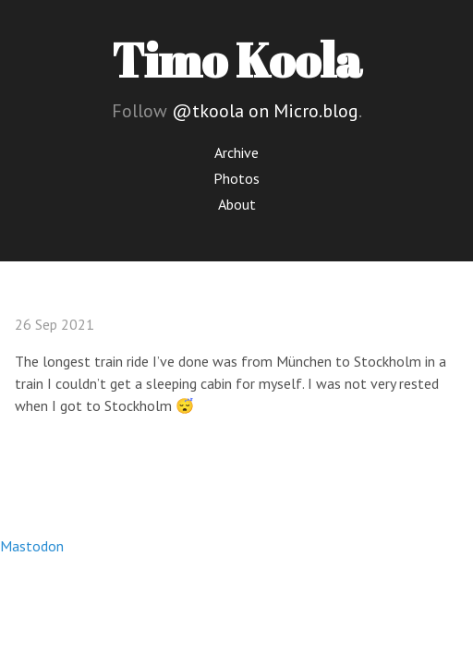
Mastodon (32, 546)
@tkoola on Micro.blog (265, 111)
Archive (236, 152)
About (237, 204)
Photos (236, 178)
